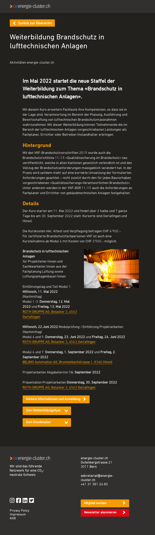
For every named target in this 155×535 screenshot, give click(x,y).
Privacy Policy (19, 510)
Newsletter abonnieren (100, 512)
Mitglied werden (95, 503)
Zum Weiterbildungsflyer (43, 410)
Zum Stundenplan (38, 422)
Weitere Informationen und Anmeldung (53, 399)
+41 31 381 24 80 (94, 484)
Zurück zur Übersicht (35, 23)
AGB (13, 518)
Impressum (18, 514)
